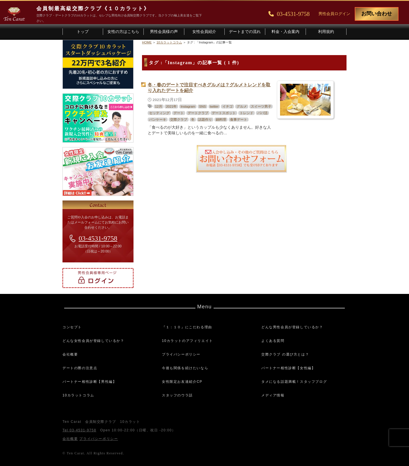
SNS (202, 106)
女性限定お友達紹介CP (182, 382)
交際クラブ (178, 119)
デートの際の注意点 (79, 368)
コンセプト (72, 327)
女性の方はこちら (123, 32)
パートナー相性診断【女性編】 (288, 368)
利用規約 (326, 32)
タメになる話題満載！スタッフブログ (294, 382)
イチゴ (227, 106)
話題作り (205, 119)
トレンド (246, 113)
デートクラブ (198, 113)
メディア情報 (273, 395)
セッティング (159, 113)
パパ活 (262, 113)
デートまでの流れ (245, 32)
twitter (214, 106)
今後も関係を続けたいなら (185, 368)
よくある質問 (273, 341)
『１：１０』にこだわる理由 (187, 327)
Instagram (188, 106)
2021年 (171, 106)
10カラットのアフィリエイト (187, 341)
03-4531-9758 (98, 238)
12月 (158, 106)
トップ (83, 32)
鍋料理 (221, 119)
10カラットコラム (78, 395)
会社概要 (70, 354)
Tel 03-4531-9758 (79, 430)
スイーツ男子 (261, 106)
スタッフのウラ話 (177, 395)
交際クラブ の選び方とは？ (285, 354)
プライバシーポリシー (181, 354)
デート (179, 113)
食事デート (238, 119)
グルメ (242, 106)
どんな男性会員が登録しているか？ (292, 327)
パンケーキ (157, 119)
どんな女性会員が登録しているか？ (93, 341)
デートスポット (224, 113)
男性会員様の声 (164, 32)
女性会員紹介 (204, 32)
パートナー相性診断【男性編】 (89, 382)
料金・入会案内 (285, 32)
